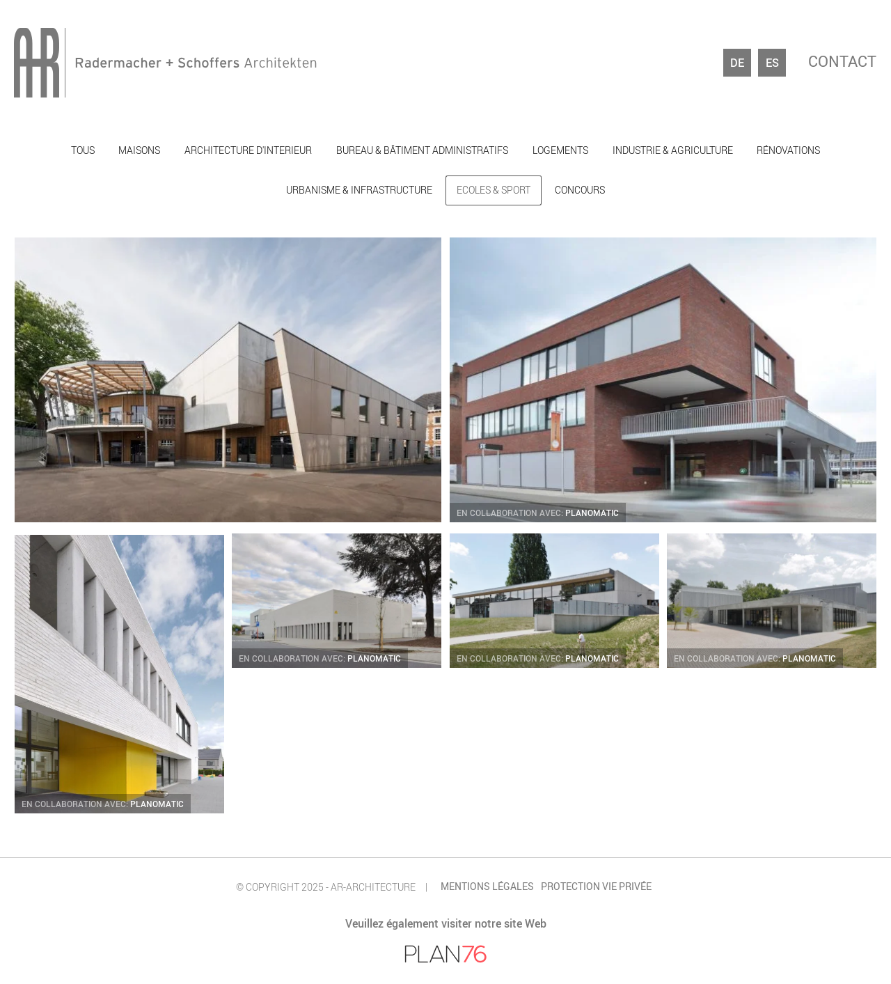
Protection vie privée (596, 886)
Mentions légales (487, 886)
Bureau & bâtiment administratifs (422, 150)
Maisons (139, 150)
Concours (580, 189)
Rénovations (788, 150)
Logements (560, 150)
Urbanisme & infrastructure (359, 189)
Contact (842, 62)
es (772, 62)
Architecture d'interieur (248, 150)
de (737, 62)
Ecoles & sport (493, 189)
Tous (83, 150)
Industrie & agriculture (673, 150)
